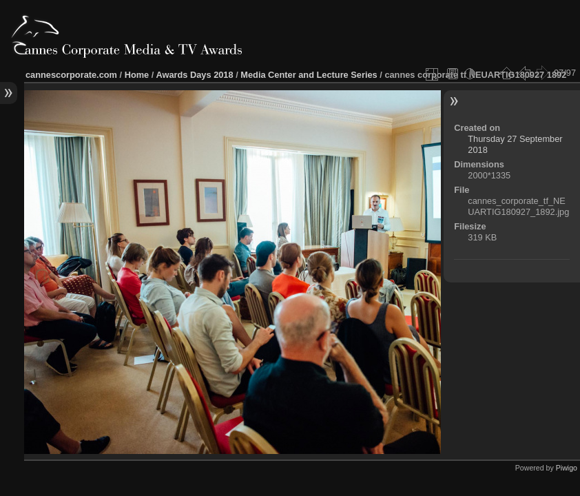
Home (137, 75)
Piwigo (566, 468)
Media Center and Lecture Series (308, 75)
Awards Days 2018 (194, 75)
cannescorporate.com (71, 75)
